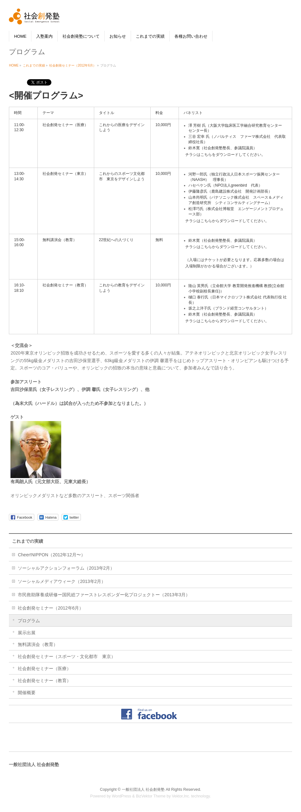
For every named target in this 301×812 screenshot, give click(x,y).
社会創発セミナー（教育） (44, 680)
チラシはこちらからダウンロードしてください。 (227, 221)
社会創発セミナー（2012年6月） (50, 607)
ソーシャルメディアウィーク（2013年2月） (62, 581)
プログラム (29, 620)
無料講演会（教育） (38, 644)
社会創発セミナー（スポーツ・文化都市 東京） (66, 656)
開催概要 (27, 692)
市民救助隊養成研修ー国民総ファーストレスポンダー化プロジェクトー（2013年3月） (104, 594)
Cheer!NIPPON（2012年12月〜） (51, 554)
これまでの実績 (27, 540)
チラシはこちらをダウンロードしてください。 (225, 154)
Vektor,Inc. (181, 796)
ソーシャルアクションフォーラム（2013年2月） (66, 567)
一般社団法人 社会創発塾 (143, 789)
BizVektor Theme (151, 796)
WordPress (121, 796)
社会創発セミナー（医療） (44, 668)
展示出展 (27, 632)
